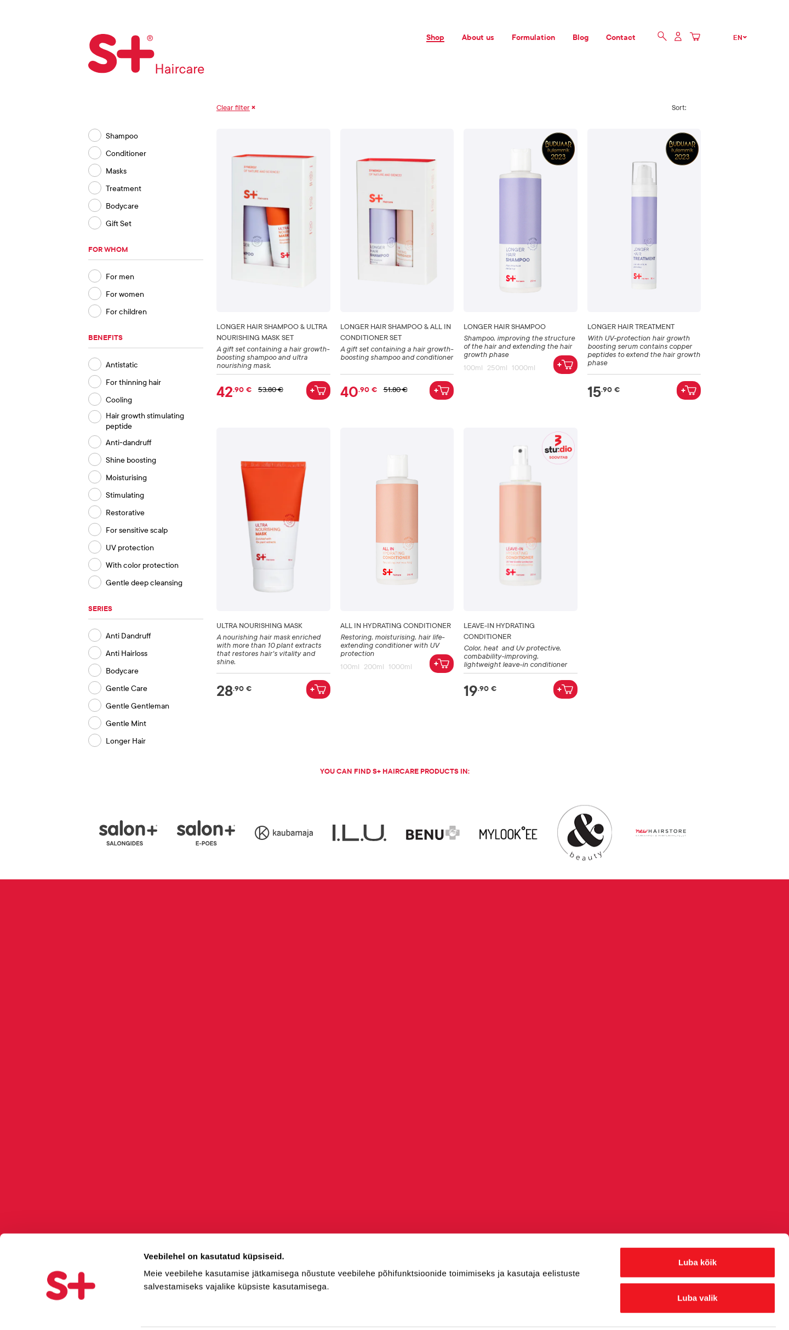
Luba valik (697, 1258)
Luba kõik (697, 1222)
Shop (435, 37)
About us (478, 37)
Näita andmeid (566, 1308)
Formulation (533, 37)
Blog (580, 37)
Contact (621, 37)
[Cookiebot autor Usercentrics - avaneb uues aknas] (71, 1308)
